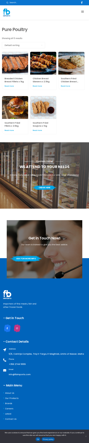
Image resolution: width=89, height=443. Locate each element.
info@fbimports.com (20, 374)
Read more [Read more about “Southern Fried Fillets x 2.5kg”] (9, 130)
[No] (86, 436)
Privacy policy (48, 439)
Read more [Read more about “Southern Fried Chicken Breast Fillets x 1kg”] (65, 86)
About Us (9, 393)
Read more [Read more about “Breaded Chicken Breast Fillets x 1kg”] (9, 86)
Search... (11, 2)
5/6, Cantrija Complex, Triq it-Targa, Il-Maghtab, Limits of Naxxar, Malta (46, 353)
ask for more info (26, 258)
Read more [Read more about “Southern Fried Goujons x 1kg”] (37, 130)
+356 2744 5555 (17, 364)
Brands (8, 403)
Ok (38, 439)
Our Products (12, 398)
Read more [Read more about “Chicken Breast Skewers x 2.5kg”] (37, 86)
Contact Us (11, 419)
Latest (8, 413)
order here (44, 187)
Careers (9, 408)
